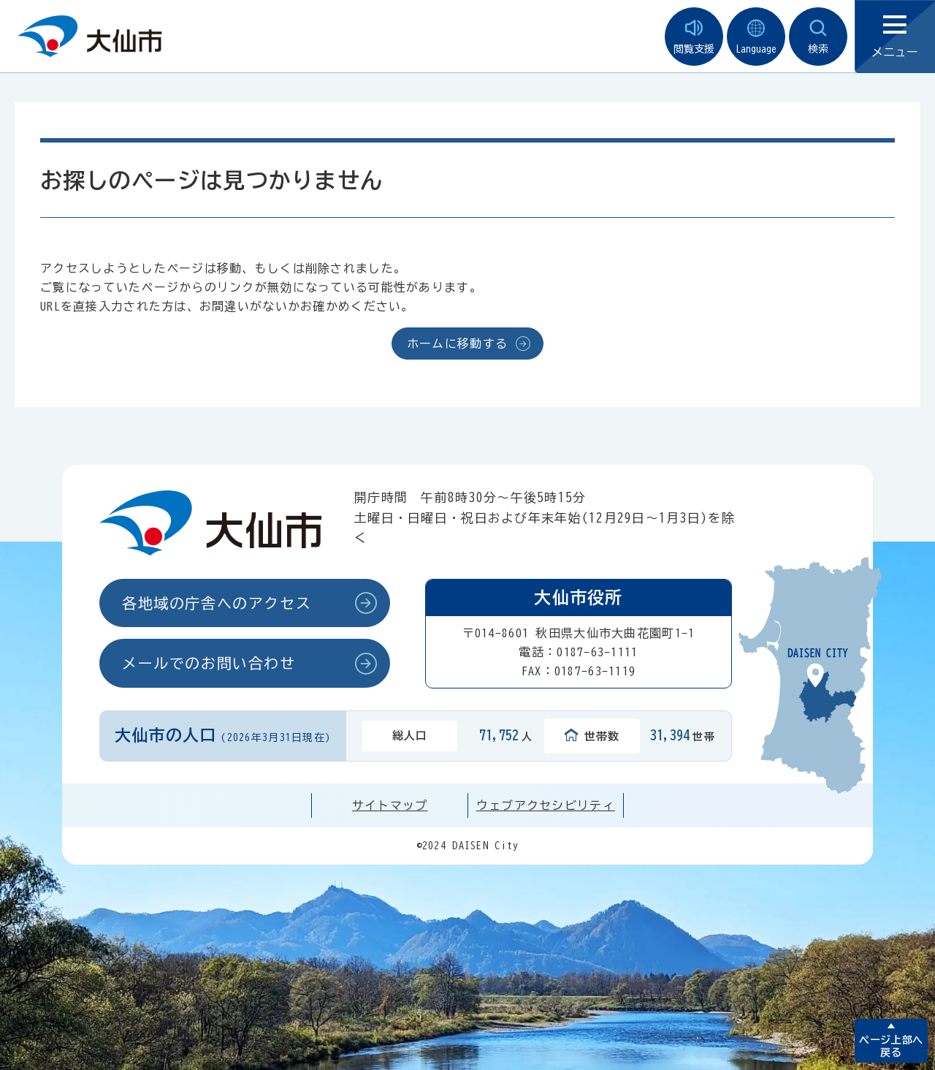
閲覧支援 (693, 37)
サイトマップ (390, 805)
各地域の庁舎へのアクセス (216, 603)
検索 (818, 37)
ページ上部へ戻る (891, 1046)
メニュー (894, 37)
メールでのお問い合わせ (209, 663)
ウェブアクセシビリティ (545, 805)
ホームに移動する (457, 343)
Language (756, 37)
